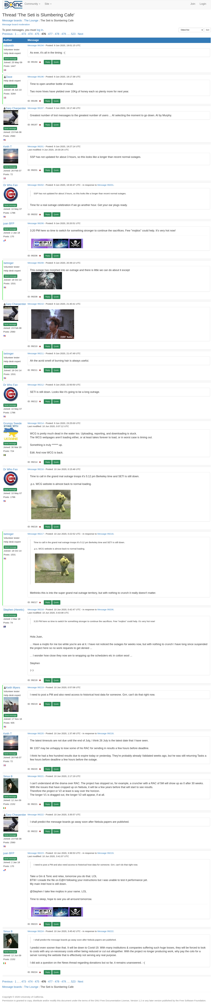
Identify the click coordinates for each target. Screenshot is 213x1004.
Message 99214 (36, 423)
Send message (10, 59)
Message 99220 (36, 733)
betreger (9, 263)
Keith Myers (13, 687)
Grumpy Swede (12, 423)
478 (57, 33)
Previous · (8, 33)
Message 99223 (36, 853)
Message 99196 (36, 76)
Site (48, 3)
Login (203, 3)
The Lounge (31, 20)
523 (73, 33)
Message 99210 (36, 304)
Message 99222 (36, 814)
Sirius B (8, 776)
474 (30, 33)
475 (37, 33)
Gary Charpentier (16, 108)
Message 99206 (36, 223)
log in (40, 29)
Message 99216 (36, 469)
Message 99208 (36, 263)
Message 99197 (36, 108)
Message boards (12, 20)
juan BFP (8, 223)
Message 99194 (36, 45)
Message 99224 (36, 931)
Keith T (7, 146)
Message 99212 (36, 384)
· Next (79, 33)
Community (32, 3)
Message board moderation (16, 24)
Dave (9, 76)
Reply (47, 62)
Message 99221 (36, 776)
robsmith (9, 45)
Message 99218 (36, 609)
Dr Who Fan (10, 185)
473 (23, 33)
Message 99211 (36, 353)
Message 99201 (36, 146)
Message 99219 (36, 687)
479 (63, 33)
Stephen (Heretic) (13, 609)
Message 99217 (36, 534)
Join (192, 3)
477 (50, 33)
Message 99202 (36, 185)
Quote (56, 62)
